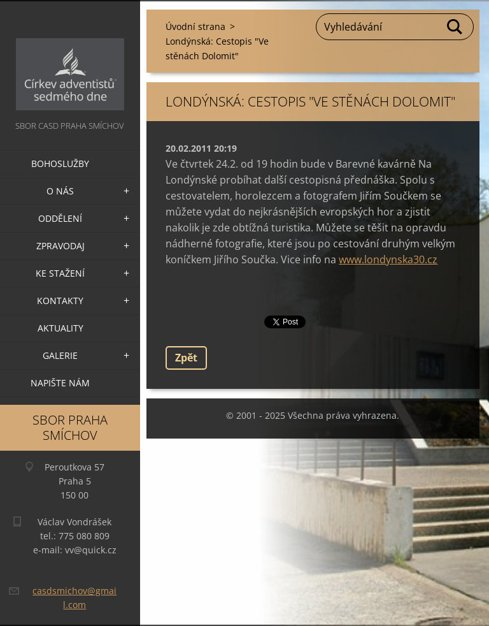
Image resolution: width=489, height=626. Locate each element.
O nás (60, 191)
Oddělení (60, 218)
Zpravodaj (60, 246)
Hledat (455, 26)
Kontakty (60, 301)
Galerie (60, 355)
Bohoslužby (60, 163)
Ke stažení (60, 273)
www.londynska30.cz (388, 259)
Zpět (186, 358)
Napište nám (60, 383)
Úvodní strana (195, 26)
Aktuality (60, 328)
